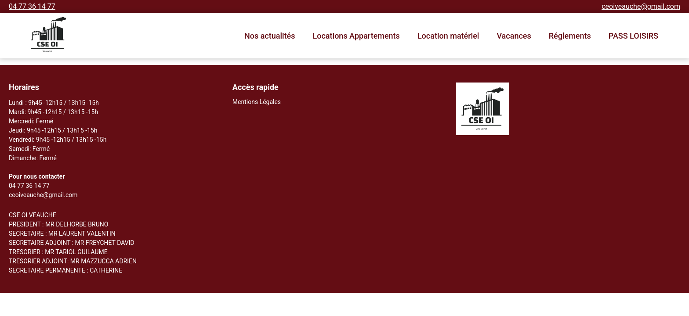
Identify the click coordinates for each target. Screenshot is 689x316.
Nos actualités (269, 35)
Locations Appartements (356, 35)
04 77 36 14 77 (32, 6)
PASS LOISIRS (633, 35)
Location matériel (448, 35)
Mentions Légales (256, 101)
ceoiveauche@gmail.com (641, 6)
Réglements (570, 35)
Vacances (514, 35)
